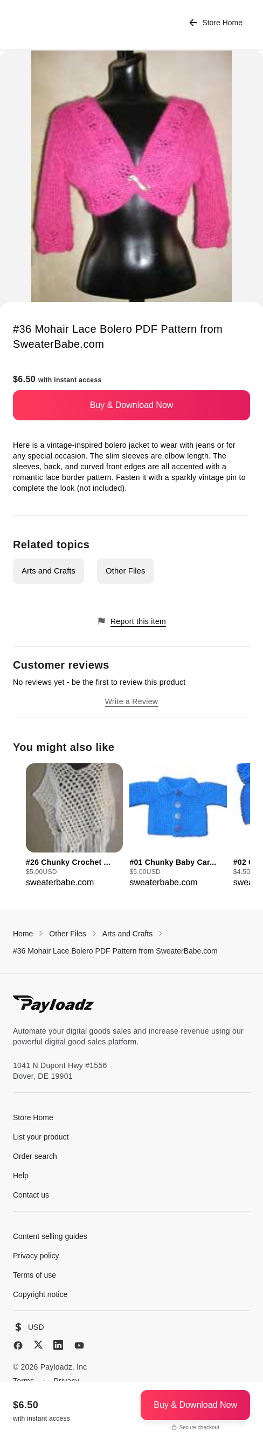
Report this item (131, 621)
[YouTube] (79, 1345)
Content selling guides (50, 1236)
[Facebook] (18, 1345)
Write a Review (131, 701)
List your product (41, 1137)
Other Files (125, 570)
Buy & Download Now (132, 405)
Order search (35, 1156)
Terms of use (34, 1275)
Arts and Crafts (48, 570)
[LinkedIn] (58, 1345)
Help (21, 1175)
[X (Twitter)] (38, 1344)
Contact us (31, 1195)
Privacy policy (36, 1255)
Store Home (216, 22)
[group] (74, 826)
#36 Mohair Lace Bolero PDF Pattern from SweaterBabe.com (115, 951)
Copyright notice (40, 1294)
